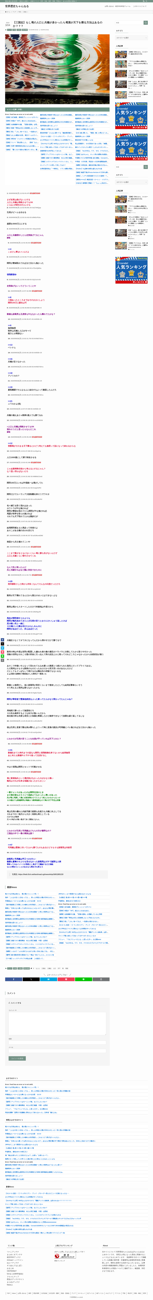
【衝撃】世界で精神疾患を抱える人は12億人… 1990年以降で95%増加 (29, 146)
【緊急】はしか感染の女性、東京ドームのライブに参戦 (24, 135)
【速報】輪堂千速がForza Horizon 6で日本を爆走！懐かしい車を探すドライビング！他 (105, 172)
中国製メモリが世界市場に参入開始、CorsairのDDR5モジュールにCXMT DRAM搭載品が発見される (109, 158)
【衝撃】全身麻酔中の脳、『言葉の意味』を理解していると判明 (27, 124)
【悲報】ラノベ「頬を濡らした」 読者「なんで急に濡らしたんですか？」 (31, 142)
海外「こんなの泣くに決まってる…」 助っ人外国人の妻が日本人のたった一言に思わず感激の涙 (37, 897)
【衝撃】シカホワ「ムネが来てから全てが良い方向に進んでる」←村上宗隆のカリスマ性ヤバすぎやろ (39, 951)
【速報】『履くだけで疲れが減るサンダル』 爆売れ (22, 150)
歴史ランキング (59, 1261)
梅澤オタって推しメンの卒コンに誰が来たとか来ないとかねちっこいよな (30, 1159)
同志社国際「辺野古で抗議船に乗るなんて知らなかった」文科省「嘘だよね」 (31, 1112)
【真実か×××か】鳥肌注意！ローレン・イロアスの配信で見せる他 (97, 179)
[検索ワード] (131, 23)
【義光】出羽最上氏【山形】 (50, 129)
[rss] (143, 1)
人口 (54, 968)
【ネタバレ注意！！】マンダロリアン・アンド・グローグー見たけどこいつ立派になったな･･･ (72, 136)
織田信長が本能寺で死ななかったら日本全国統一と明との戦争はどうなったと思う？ (68, 115)
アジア (9, 29)
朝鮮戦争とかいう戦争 (47, 118)
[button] (13, 979)
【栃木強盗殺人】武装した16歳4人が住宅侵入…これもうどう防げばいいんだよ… (32, 905)
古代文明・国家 (54, 1293)
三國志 (49, 968)
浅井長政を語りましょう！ (49, 126)
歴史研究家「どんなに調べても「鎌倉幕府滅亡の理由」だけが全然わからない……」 (68, 133)
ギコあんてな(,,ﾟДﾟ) (14, 1265)
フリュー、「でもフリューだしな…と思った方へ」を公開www (79, 939)
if (33, 968)
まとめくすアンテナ (14, 1254)
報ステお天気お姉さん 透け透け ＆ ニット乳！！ (22, 894)
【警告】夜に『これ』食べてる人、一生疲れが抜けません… (25, 132)
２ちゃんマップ (13, 1277)
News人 (10, 1285)
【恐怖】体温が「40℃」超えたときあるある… (21, 121)
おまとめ (10, 1268)
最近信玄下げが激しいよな (84, 140)
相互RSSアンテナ (14, 1257)
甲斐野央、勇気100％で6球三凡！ (69, 901)
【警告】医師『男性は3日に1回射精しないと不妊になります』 (26, 128)
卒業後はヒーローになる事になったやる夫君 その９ (23, 901)
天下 (59, 968)
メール (11, 1047)
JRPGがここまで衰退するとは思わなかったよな (74, 894)
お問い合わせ (22, 1293)
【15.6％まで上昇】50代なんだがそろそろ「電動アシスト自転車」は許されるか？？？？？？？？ (73, 143)
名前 (10, 1039)
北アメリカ (90, 1293)
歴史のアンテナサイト (15, 1279)
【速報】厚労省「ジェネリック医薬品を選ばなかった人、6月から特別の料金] (31, 139)
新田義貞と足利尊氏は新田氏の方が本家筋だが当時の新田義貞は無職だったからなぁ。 (69, 122)
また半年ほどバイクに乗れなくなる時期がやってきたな (59, 140)
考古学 (130, 1293)
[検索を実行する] (146, 23)
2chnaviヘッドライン (15, 1260)
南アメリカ (99, 1293)
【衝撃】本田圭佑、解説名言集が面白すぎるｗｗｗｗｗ (94, 165)
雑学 (29, 1293)
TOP (8, 1293)
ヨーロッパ (81, 1293)
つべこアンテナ (13, 1252)
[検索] (146, 1)
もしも (38, 968)
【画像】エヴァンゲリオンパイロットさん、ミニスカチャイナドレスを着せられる (68, 161)
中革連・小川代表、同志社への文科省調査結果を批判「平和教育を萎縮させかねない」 (104, 161)
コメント (13, 1010)
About (14, 1293)
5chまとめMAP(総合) (15, 1274)
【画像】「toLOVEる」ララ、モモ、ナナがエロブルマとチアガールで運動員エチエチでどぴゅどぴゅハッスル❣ (96, 943)
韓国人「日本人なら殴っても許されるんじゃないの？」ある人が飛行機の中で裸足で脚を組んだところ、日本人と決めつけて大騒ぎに (50, 908)
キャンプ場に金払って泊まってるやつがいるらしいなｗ (59, 147)
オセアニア (109, 1293)
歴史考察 (24, 29)
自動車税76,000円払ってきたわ (50, 151)
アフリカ (117, 1293)
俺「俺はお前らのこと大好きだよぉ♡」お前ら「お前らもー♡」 (27, 1155)
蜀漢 (66, 968)
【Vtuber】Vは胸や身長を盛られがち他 (88, 169)
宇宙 (124, 1293)
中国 (14, 29)
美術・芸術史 (65, 1293)
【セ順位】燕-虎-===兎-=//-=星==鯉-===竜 (72, 897)
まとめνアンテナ (13, 1282)
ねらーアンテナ (13, 1263)
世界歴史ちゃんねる (17, 6)
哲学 (144, 1293)
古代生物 (44, 1293)
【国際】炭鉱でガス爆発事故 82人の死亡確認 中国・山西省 (61, 158)
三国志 (19, 29)
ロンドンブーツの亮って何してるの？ (53, 165)
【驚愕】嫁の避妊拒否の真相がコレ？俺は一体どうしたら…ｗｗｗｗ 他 (29, 955)
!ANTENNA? (12, 1271)
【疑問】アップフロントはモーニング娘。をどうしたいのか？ (61, 154)
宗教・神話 (137, 1293)
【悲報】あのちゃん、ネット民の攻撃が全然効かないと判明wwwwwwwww (100, 154)
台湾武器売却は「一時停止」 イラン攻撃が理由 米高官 (59, 169)
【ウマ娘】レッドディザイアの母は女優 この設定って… (24, 958)
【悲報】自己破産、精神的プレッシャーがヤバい (21, 117)
